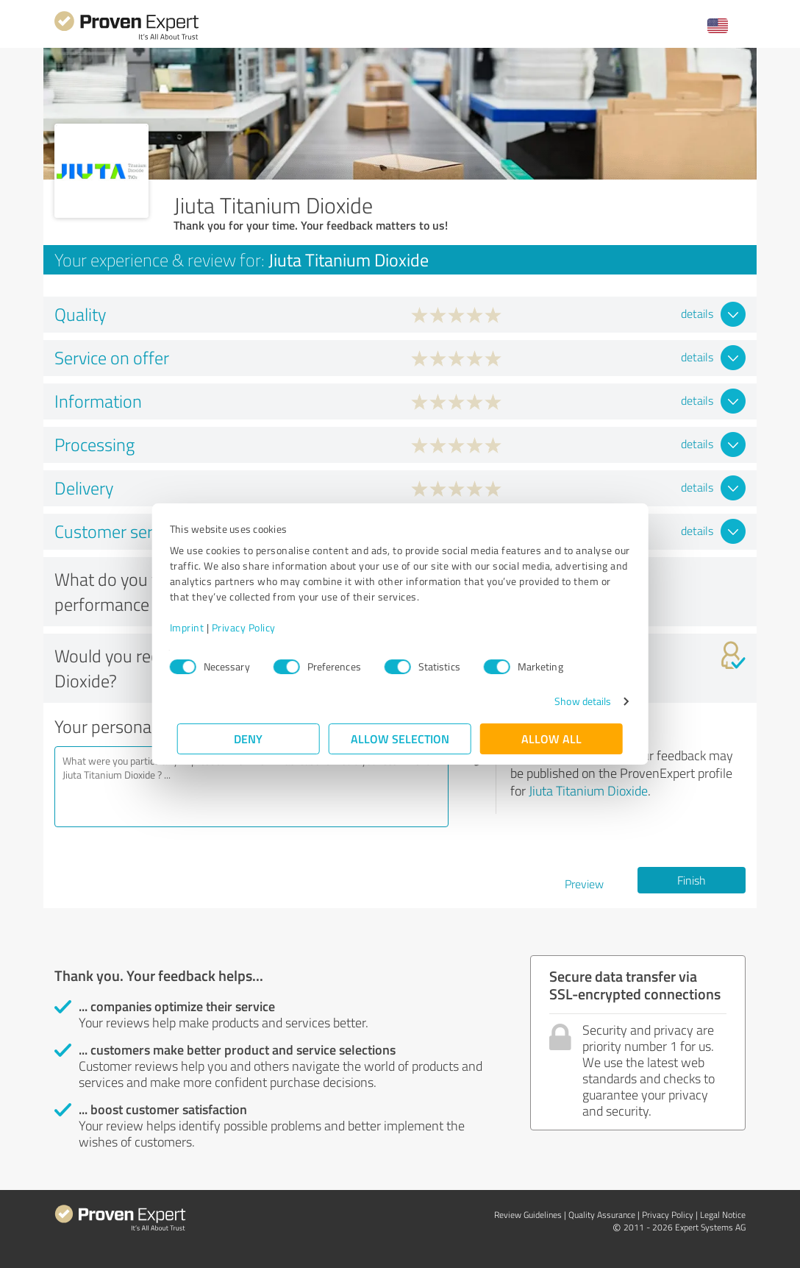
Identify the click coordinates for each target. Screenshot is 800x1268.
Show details (575, 701)
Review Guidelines (528, 1214)
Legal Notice (723, 1214)
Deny (249, 738)
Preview (584, 884)
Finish (691, 880)
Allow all (551, 738)
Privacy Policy (251, 627)
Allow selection (400, 738)
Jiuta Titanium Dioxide (588, 790)
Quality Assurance (601, 1214)
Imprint (194, 627)
